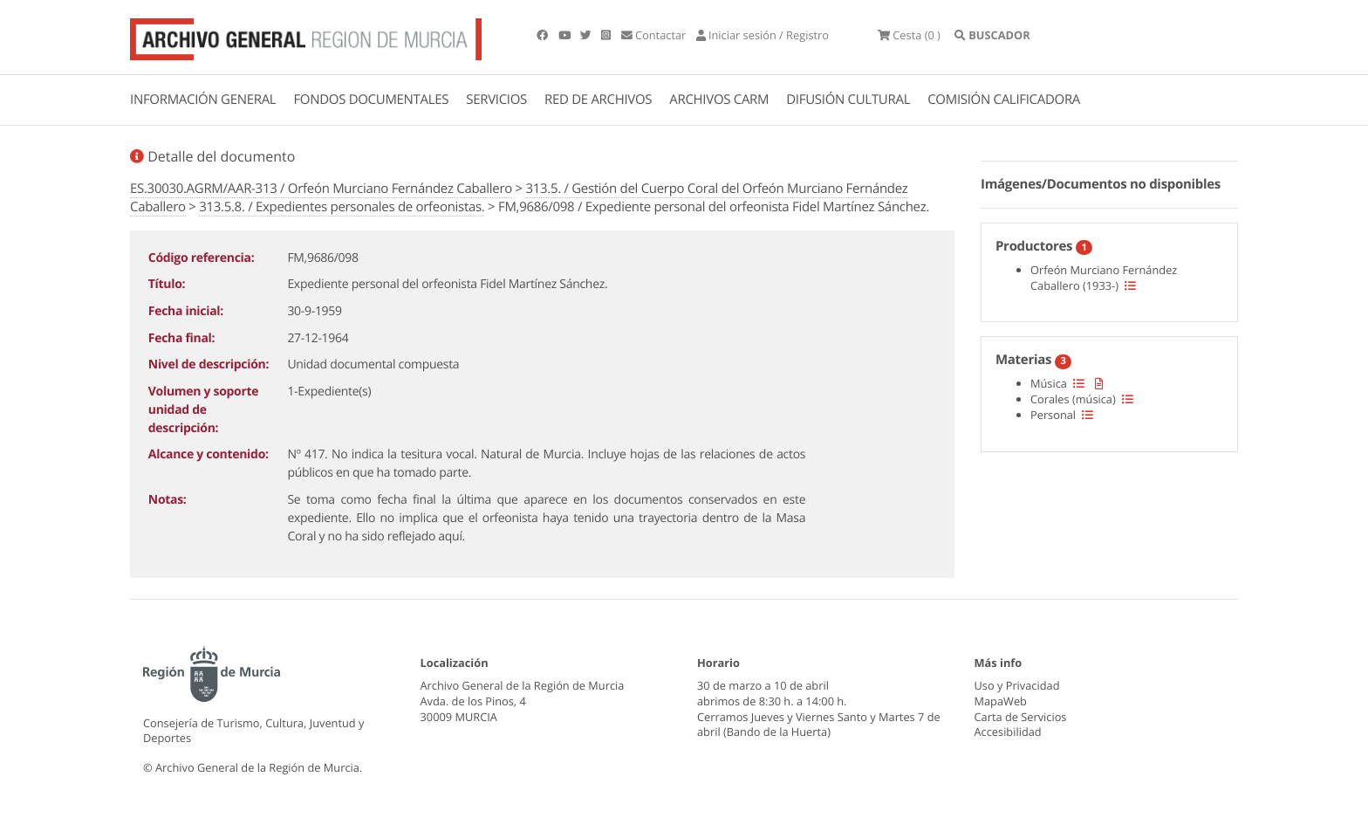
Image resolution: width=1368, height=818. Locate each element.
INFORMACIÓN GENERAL (203, 99)
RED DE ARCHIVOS (598, 99)
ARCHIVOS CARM (719, 99)
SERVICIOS (496, 99)
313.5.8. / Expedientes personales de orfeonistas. (341, 207)
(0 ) (909, 35)
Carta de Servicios (1021, 717)
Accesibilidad (1008, 731)
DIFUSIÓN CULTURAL (848, 99)
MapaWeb (1001, 701)
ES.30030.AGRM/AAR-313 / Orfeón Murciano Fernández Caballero (321, 188)
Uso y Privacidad (1017, 685)
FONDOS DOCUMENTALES (370, 99)
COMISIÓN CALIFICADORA (1003, 99)
